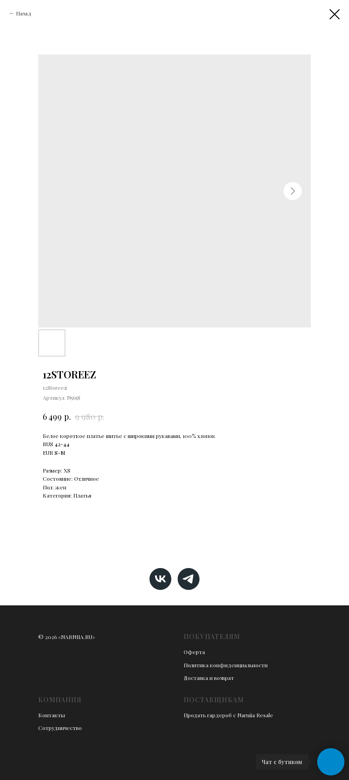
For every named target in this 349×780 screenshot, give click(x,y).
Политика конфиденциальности (226, 665)
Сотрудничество (60, 727)
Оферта (194, 651)
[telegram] (188, 579)
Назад (23, 13)
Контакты (51, 715)
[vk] (160, 579)
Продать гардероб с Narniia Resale (228, 715)
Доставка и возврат (209, 677)
